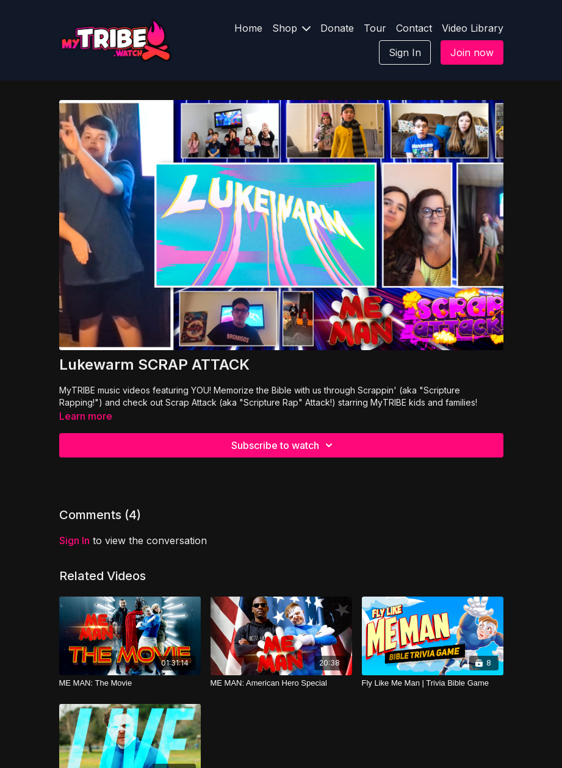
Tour (375, 28)
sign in (74, 540)
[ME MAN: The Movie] (130, 683)
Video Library (472, 28)
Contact (414, 28)
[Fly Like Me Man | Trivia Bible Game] (432, 683)
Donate (337, 28)
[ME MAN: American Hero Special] (281, 683)
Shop (291, 28)
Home (248, 28)
